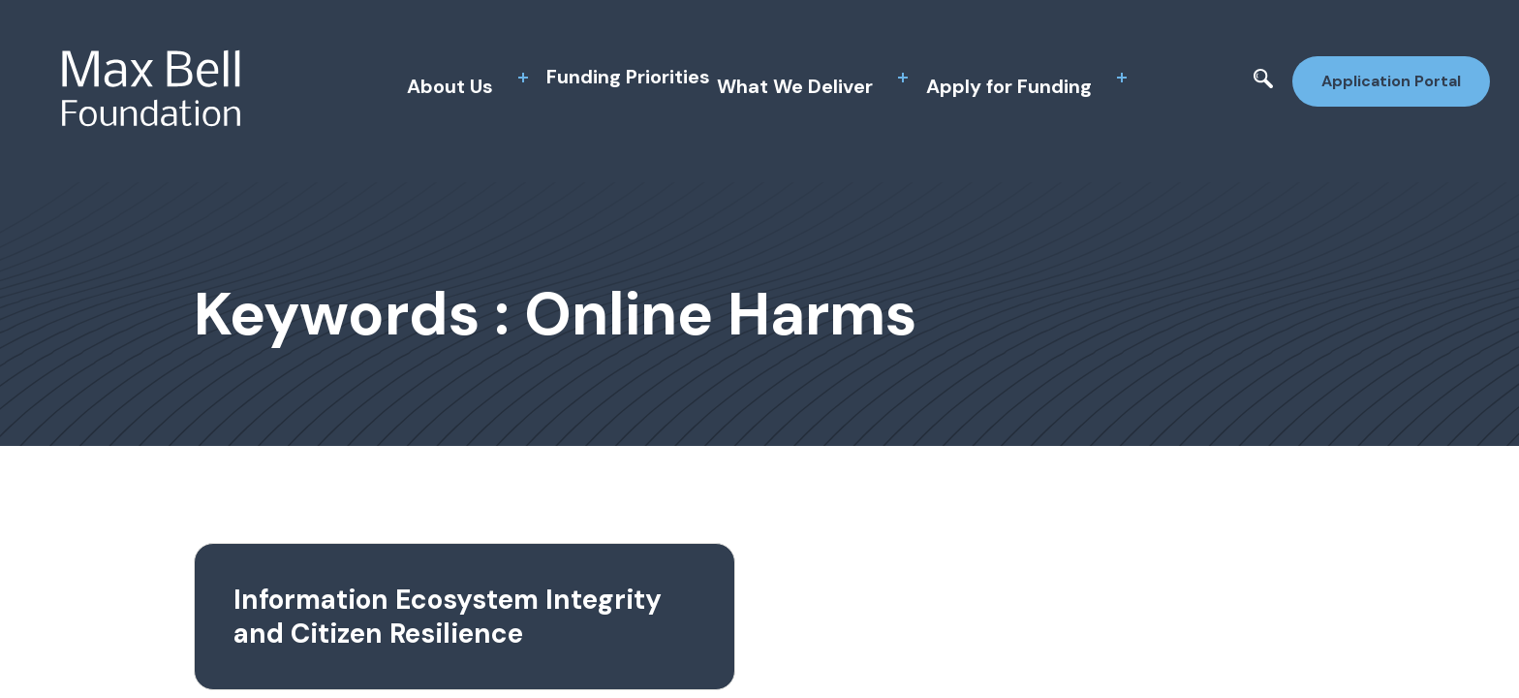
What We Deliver (795, 86)
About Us (450, 86)
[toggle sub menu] (523, 77)
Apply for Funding (1009, 86)
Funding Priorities (628, 76)
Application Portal (1391, 81)
